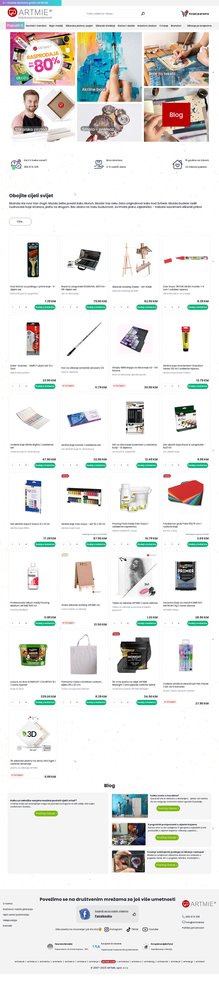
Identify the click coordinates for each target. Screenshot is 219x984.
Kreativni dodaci (146, 25)
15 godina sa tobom (197, 160)
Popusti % (15, 25)
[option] (42, 59)
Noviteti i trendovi (36, 25)
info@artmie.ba (195, 932)
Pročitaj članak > (46, 823)
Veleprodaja (10, 930)
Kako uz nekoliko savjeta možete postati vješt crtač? (43, 810)
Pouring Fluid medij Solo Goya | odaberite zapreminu (131, 529)
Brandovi (176, 25)
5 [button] (50, 89)
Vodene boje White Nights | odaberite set (32, 449)
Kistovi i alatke (126, 25)
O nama (7, 913)
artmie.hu (45, 971)
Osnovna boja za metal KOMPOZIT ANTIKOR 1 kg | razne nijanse (183, 610)
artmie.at (176, 971)
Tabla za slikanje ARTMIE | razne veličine (131, 609)
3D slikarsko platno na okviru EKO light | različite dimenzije (33, 772)
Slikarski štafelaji (105, 25)
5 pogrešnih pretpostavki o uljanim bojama (172, 834)
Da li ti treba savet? (35, 160)
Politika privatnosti (193, 937)
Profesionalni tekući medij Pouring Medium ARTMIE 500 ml (30, 610)
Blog (176, 114)
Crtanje (163, 25)
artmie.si (81, 971)
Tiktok (132, 939)
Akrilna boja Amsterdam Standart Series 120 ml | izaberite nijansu (183, 369)
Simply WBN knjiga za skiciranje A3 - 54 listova (133, 371)
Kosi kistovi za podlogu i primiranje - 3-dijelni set (32, 289)
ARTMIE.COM (108, 971)
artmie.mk (162, 971)
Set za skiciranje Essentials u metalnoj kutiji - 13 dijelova (135, 449)
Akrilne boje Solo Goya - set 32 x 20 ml (83, 527)
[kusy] (20, 307)
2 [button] (36, 89)
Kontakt (7, 935)
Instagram (113, 939)
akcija (22, 78)
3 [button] (41, 89)
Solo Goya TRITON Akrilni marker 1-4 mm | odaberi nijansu (184, 289)
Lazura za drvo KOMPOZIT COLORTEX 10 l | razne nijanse (33, 692)
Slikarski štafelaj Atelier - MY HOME (132, 287)
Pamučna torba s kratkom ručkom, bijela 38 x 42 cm (82, 692)
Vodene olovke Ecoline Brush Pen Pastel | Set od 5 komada (182, 694)
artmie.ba (123, 971)
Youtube (150, 939)
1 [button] (32, 89)
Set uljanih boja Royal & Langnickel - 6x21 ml (185, 449)
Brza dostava (114, 160)
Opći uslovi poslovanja (16, 924)
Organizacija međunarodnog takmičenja (119, 959)
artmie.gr (188, 971)
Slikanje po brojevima (199, 25)
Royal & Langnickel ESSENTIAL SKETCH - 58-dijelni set (83, 289)
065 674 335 (31, 167)
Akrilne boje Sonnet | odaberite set (81, 447)
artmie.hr (57, 971)
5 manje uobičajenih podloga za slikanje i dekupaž (175, 862)
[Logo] (30, 13)
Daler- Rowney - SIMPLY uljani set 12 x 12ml (32, 369)
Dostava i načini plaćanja (18, 919)
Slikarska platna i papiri (79, 25)
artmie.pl (94, 971)
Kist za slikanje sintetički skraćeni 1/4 (83, 369)
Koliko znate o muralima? (164, 805)
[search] (143, 15)
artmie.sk (19, 971)
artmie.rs (69, 971)
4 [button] (45, 89)
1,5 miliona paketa (196, 167)
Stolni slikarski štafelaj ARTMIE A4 (81, 610)
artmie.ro (136, 971)
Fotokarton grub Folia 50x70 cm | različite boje (183, 529)
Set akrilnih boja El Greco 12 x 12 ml (30, 527)
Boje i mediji (56, 25)
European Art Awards (111, 953)
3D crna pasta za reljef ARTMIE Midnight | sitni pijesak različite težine (134, 692)
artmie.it (200, 971)
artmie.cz (32, 971)
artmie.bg (149, 971)
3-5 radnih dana (116, 167)
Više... (20, 222)
